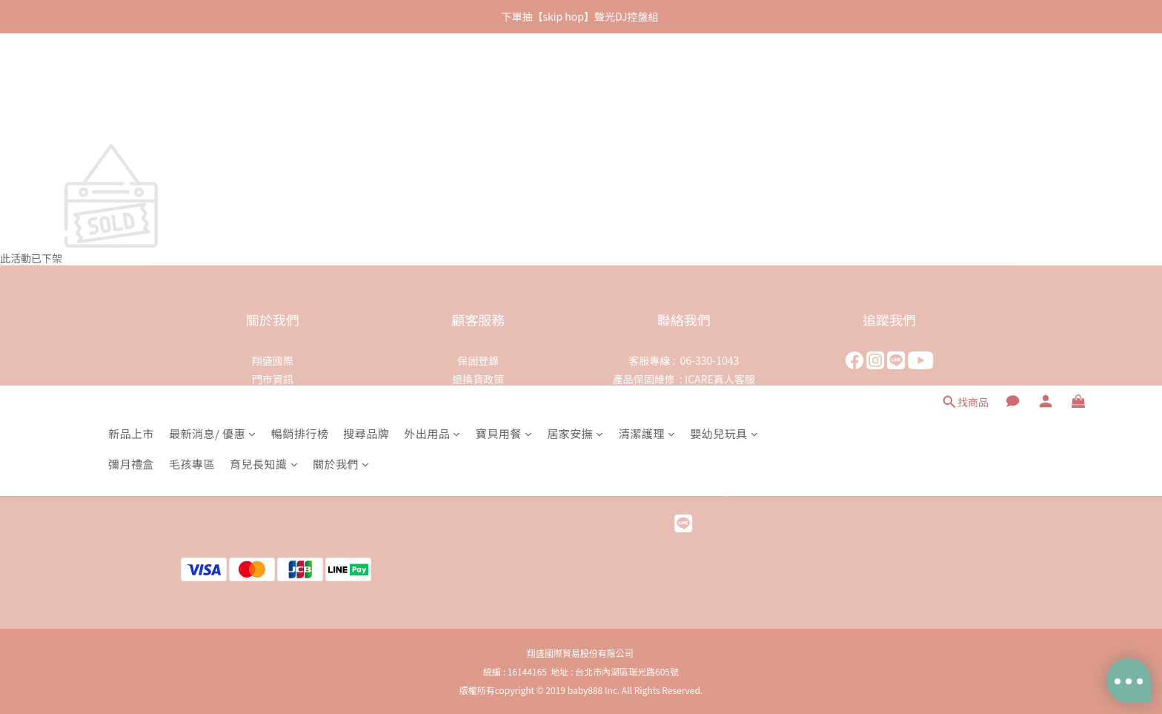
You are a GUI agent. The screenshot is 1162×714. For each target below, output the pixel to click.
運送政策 (478, 416)
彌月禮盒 (131, 111)
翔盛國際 (272, 360)
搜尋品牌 (366, 81)
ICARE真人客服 (720, 378)
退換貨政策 (478, 378)
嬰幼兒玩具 (724, 81)
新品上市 (131, 81)
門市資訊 (272, 378)
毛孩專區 (192, 111)
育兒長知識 (264, 111)
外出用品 (432, 81)
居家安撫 (575, 81)
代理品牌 (272, 397)
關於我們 (341, 111)
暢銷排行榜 (300, 81)
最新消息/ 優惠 (212, 81)
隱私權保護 (478, 397)
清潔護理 (647, 81)
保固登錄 (478, 360)
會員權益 (478, 434)
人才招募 (272, 416)
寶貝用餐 (504, 81)
